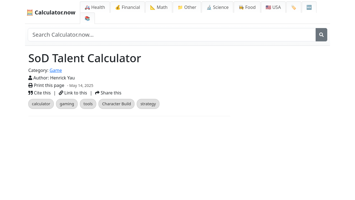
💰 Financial (127, 7)
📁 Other (187, 7)
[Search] (321, 34)
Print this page (46, 85)
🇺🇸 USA (273, 7)
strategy (148, 103)
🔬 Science (217, 7)
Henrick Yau (62, 78)
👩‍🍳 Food (247, 7)
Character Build (116, 103)
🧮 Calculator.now (50, 12)
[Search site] (172, 34)
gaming (67, 103)
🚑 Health (95, 7)
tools (88, 103)
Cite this (39, 93)
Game (56, 70)
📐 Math (159, 7)
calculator (41, 103)
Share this (108, 93)
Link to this (73, 93)
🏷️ (293, 7)
